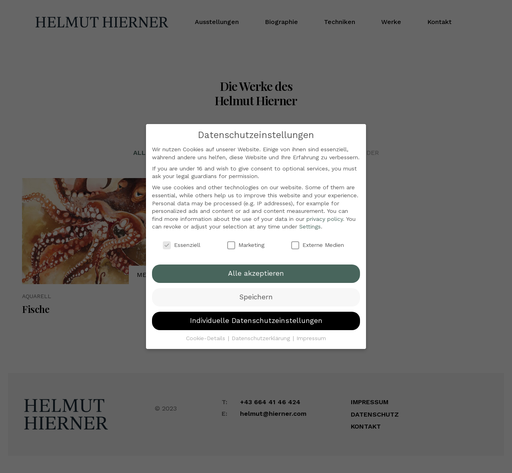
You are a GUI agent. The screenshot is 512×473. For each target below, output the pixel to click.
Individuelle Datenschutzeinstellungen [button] (256, 315)
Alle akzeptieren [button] (256, 268)
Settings (310, 221)
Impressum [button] (311, 332)
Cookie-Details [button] (206, 332)
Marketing (245, 239)
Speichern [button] (256, 291)
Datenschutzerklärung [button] (262, 332)
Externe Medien (317, 239)
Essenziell (181, 239)
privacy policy (324, 213)
